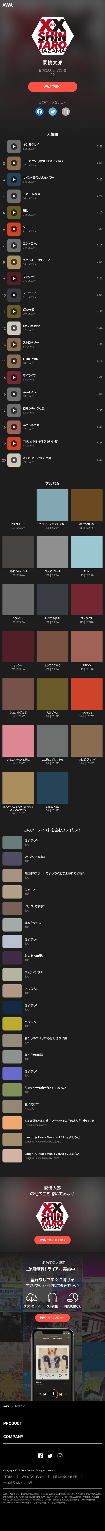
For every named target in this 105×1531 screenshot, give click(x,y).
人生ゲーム (52, 712)
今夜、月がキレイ (87, 759)
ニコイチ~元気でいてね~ (52, 524)
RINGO (87, 665)
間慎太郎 (20, 1406)
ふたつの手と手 (18, 712)
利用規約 (8, 1476)
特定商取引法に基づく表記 (17, 1482)
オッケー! (18, 665)
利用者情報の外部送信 (65, 1476)
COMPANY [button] (13, 1436)
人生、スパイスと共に (18, 759)
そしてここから (52, 665)
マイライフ (86, 618)
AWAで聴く (52, 86)
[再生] (14, 146)
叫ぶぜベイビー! (18, 571)
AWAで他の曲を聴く (52, 1240)
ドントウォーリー (18, 524)
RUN (86, 571)
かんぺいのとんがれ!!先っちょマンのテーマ (18, 808)
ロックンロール (52, 571)
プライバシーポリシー (33, 1476)
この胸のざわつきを (52, 759)
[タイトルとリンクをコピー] (66, 111)
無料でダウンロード (52, 1317)
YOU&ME (86, 712)
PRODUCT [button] (12, 1423)
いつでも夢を (52, 618)
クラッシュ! (18, 618)
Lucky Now (52, 806)
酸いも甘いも (86, 524)
